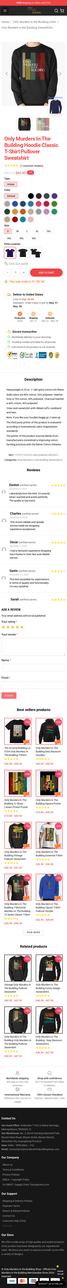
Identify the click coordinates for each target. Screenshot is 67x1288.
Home (5, 22)
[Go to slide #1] (24, 124)
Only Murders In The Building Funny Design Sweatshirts (48, 988)
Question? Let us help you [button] (50, 1283)
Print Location (12, 244)
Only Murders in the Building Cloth (34, 22)
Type (7, 178)
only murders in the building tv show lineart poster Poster (16, 804)
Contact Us (9, 1215)
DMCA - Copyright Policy (16, 1179)
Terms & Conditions (13, 1169)
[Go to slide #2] (42, 124)
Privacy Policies (11, 1174)
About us (8, 1164)
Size (6, 225)
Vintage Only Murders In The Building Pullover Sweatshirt (17, 988)
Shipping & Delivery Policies (17, 1201)
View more (33, 932)
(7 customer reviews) (31, 165)
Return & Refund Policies (16, 1210)
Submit (9, 695)
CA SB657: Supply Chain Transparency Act (26, 1184)
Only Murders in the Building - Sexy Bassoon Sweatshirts (49, 1040)
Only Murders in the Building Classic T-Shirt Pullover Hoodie (48, 908)
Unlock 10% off (60, 1272)
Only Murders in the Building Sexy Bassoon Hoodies (48, 751)
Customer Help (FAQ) (14, 1220)
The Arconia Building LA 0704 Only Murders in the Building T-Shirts (17, 751)
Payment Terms (11, 1205)
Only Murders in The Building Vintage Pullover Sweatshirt (15, 855)
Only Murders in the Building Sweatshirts (27, 27)
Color (7, 190)
